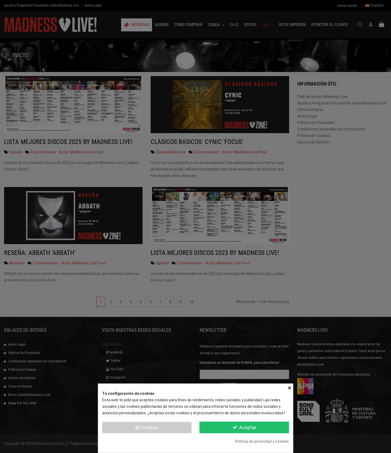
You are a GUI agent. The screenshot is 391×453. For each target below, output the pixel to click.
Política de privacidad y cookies (262, 441)
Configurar (147, 427)
